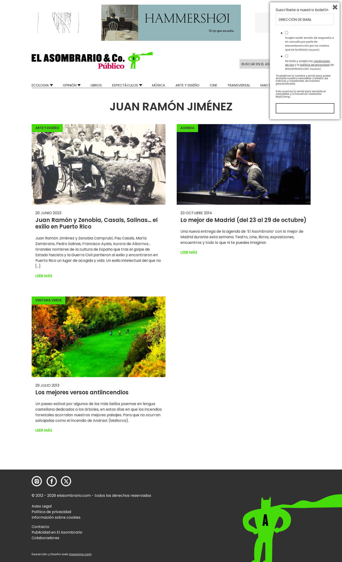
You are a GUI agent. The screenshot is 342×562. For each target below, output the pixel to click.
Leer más (43, 276)
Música (158, 85)
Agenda (187, 128)
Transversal (238, 85)
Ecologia (40, 85)
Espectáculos (125, 85)
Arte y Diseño (187, 85)
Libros (96, 85)
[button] (92, 60)
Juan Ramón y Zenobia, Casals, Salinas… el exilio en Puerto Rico (96, 223)
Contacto (40, 526)
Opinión (69, 85)
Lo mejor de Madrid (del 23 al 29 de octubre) (243, 220)
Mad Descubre (273, 85)
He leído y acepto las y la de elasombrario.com (309, 505)
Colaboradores (45, 538)
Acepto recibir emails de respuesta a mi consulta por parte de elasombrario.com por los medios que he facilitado (309, 484)
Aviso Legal (42, 506)
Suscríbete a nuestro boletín (302, 450)
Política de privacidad (51, 511)
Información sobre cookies (56, 517)
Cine (213, 85)
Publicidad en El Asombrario (57, 532)
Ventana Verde (48, 300)
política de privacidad (314, 505)
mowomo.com (80, 554)
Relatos (303, 85)
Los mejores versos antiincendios (82, 392)
